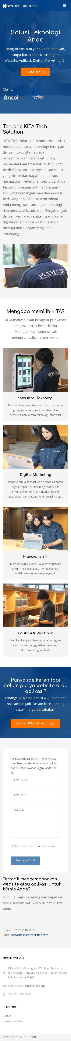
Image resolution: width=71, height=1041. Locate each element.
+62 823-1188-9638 (19, 990)
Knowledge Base (13, 1018)
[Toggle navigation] (64, 5)
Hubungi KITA (35, 71)
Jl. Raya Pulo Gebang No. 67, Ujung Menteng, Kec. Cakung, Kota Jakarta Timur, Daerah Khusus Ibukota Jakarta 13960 (37, 969)
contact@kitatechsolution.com (29, 931)
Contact (7, 1012)
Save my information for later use (34, 843)
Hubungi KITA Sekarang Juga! (35, 720)
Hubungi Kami (25, 857)
